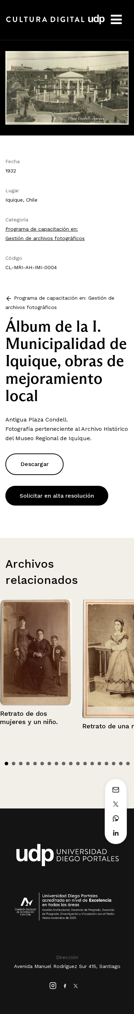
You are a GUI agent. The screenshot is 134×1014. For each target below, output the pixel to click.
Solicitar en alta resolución (57, 495)
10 (71, 763)
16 (113, 763)
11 (78, 763)
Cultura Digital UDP (55, 23)
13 (92, 763)
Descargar (34, 464)
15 (106, 763)
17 (121, 763)
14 (99, 763)
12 (85, 763)
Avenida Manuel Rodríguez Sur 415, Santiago (67, 966)
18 (128, 763)
